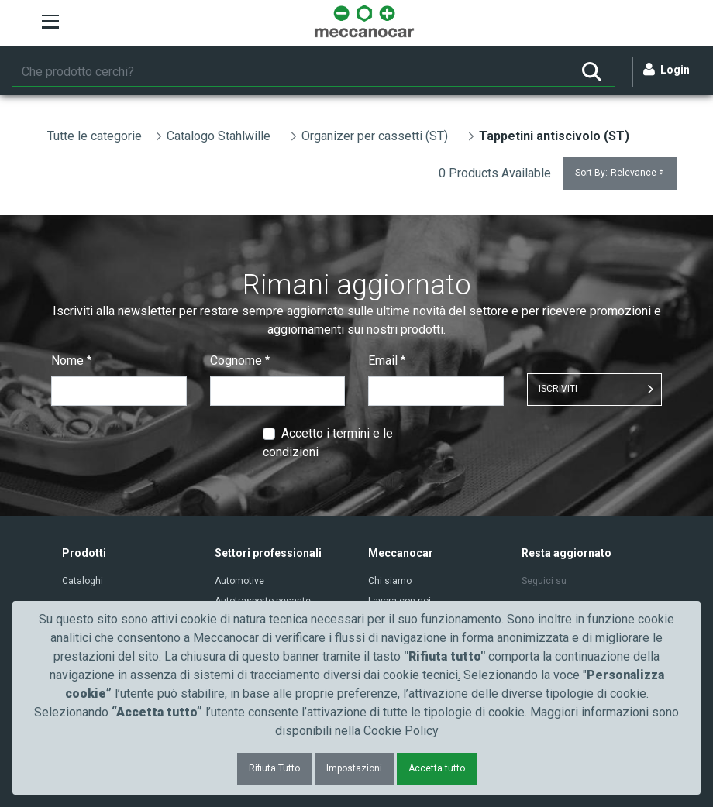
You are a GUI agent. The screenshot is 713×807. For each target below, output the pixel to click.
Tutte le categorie (94, 136)
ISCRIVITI (558, 388)
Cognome (240, 360)
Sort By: (620, 173)
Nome (71, 360)
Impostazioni (354, 768)
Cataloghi (82, 580)
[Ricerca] (290, 72)
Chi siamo (390, 580)
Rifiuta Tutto (274, 768)
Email (386, 360)
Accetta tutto (436, 768)
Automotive (239, 580)
